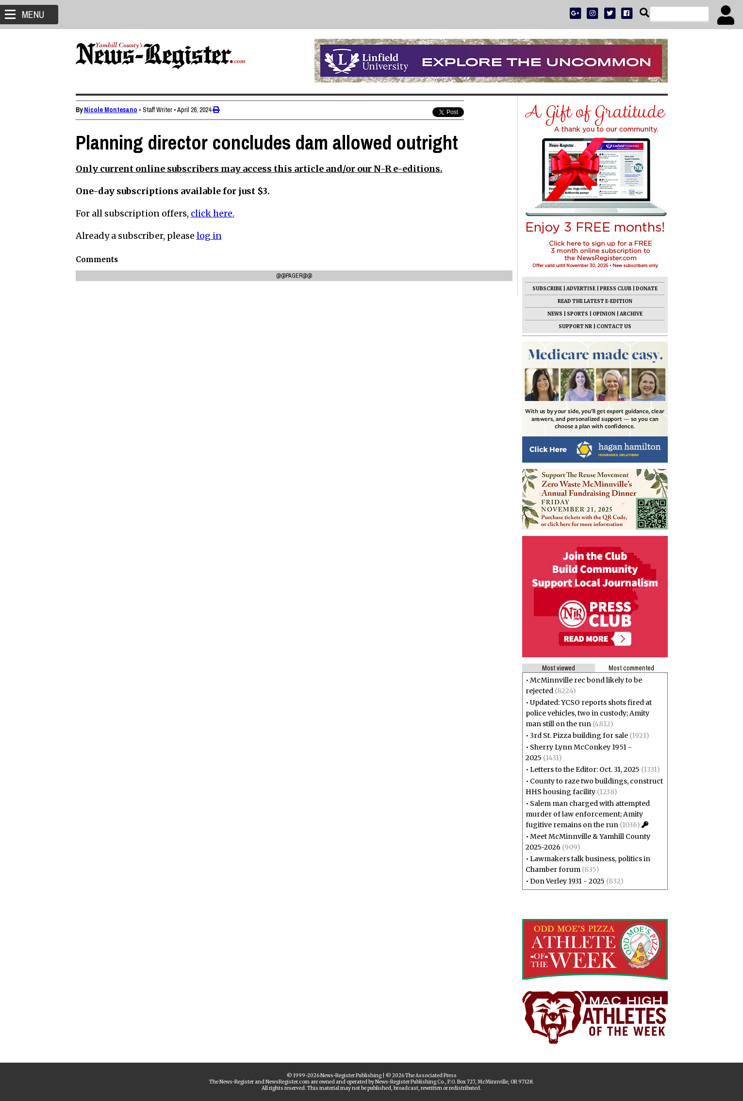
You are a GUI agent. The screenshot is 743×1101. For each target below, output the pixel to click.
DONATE (647, 288)
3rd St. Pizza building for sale (579, 735)
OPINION (604, 314)
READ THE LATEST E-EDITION (595, 301)
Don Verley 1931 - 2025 (567, 881)
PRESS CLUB (615, 288)
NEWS (554, 314)
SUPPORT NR (575, 326)
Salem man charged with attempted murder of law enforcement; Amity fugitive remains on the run (588, 814)
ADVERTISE (580, 288)
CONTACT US (613, 326)
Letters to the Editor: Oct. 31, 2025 (585, 769)
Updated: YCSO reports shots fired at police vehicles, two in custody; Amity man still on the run (589, 713)
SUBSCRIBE (547, 288)
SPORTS (577, 314)
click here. (212, 213)
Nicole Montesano (110, 109)
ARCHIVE (631, 314)
